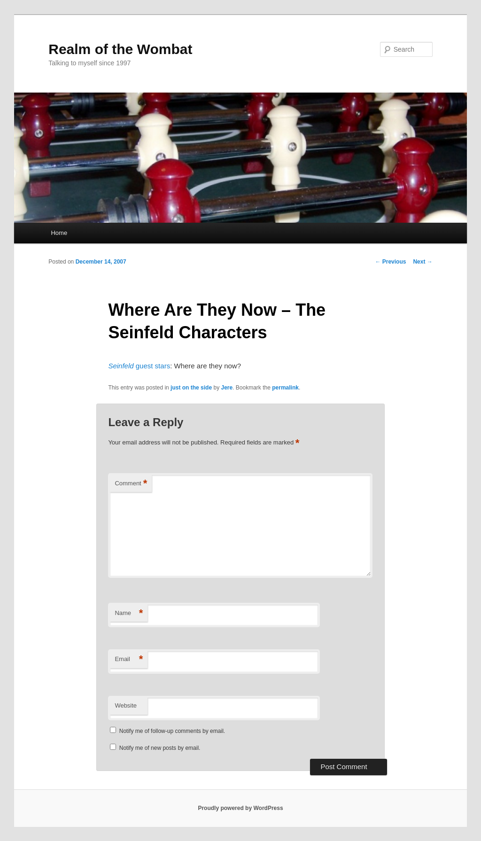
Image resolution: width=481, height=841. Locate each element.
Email (129, 659)
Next (422, 261)
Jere (227, 387)
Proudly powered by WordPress (240, 808)
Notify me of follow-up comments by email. (172, 731)
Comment (131, 484)
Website (126, 705)
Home (59, 232)
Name (129, 613)
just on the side (191, 387)
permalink (285, 387)
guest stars (139, 366)
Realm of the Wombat (120, 49)
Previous (390, 261)
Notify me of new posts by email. (160, 748)
